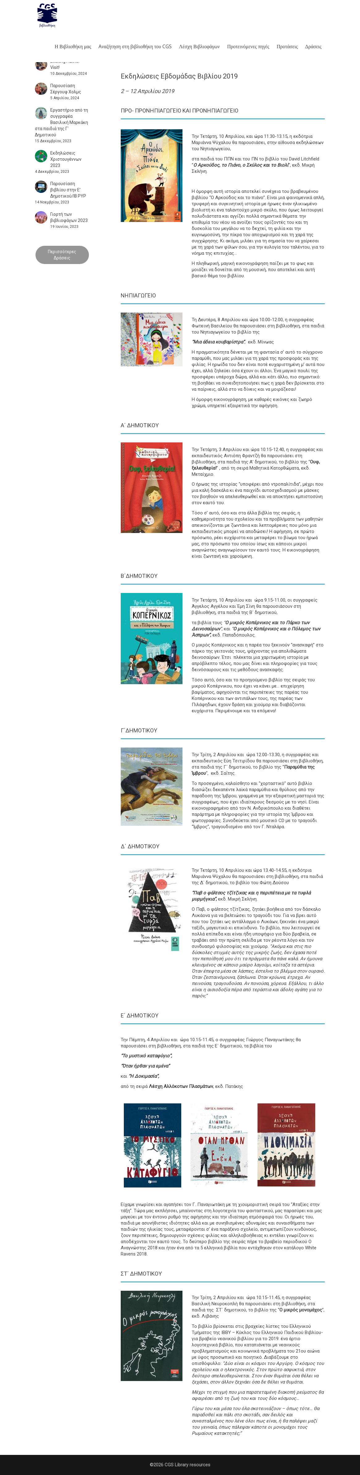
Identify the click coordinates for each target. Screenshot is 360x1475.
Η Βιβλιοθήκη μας (73, 46)
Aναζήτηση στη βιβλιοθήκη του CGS (134, 46)
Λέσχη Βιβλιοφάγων (199, 46)
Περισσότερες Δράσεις (62, 254)
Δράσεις (313, 46)
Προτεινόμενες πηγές (248, 46)
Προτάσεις (287, 46)
